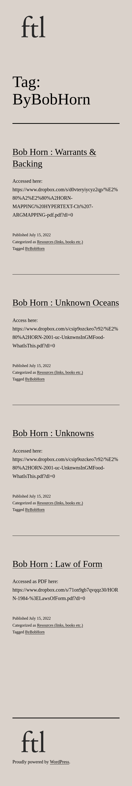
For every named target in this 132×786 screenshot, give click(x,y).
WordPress (59, 761)
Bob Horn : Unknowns (53, 433)
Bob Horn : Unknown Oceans (65, 303)
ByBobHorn (35, 248)
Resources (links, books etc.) (60, 242)
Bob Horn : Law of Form (57, 564)
